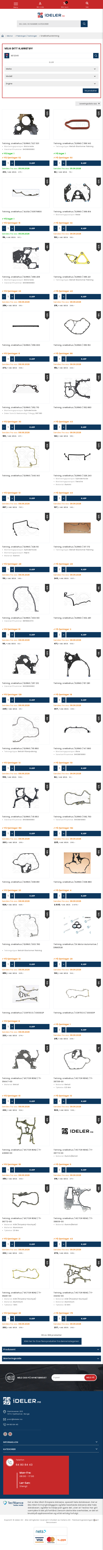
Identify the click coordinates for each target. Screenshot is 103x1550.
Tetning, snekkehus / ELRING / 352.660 (72, 407)
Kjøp (32, 163)
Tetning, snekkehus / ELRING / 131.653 (20, 816)
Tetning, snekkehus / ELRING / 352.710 (20, 407)
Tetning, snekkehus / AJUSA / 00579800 (22, 211)
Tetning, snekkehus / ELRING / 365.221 (72, 277)
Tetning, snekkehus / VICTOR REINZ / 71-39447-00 (21, 1077)
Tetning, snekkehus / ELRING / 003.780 (21, 944)
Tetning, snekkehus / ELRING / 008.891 (21, 882)
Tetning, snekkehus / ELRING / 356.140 (72, 143)
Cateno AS (65, 1517)
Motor (10, 36)
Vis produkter (90, 90)
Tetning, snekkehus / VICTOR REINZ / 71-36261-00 (21, 1291)
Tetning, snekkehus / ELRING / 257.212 (20, 683)
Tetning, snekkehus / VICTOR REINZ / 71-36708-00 (73, 1077)
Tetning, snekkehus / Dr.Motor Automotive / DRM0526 (76, 946)
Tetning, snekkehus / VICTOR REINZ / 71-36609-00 (73, 1217)
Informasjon (10, 1439)
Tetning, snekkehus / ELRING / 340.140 (21, 475)
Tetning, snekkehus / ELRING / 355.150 (72, 345)
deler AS (19, 1517)
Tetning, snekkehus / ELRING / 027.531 (20, 143)
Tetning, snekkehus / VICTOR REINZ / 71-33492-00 (73, 1291)
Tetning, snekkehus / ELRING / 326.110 (20, 546)
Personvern (51, 1519)
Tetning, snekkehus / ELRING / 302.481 (72, 618)
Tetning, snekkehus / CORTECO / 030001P (74, 1012)
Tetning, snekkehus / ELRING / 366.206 (21, 277)
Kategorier (9, 1446)
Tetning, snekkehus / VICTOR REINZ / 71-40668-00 (21, 1148)
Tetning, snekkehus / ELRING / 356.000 (21, 345)
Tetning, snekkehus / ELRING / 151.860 (20, 748)
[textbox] (52, 23)
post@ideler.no (15, 1416)
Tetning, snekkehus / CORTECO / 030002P (23, 1012)
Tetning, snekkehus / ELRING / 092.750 (72, 816)
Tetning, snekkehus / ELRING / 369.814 (72, 211)
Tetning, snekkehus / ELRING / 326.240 (73, 475)
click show (49, 1346)
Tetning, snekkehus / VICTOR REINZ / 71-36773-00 (73, 1148)
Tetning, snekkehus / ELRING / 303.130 (21, 618)
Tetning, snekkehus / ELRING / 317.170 (72, 546)
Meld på (90, 1374)
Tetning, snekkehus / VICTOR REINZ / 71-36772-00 (21, 1217)
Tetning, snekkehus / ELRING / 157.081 (72, 683)
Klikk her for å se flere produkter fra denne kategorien (51, 1338)
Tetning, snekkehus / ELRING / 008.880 (73, 882)
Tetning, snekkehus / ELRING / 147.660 (72, 748)
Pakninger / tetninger (26, 36)
